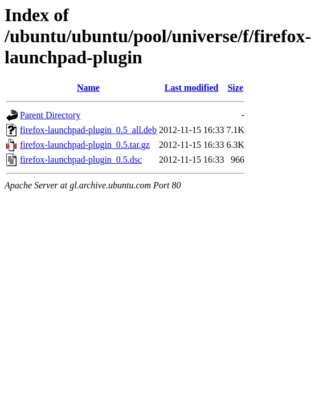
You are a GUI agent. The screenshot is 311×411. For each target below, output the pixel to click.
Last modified (192, 87)
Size (235, 87)
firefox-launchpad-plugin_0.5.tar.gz (85, 145)
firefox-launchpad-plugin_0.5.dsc (81, 159)
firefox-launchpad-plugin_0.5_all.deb (88, 130)
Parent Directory (50, 115)
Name (88, 87)
